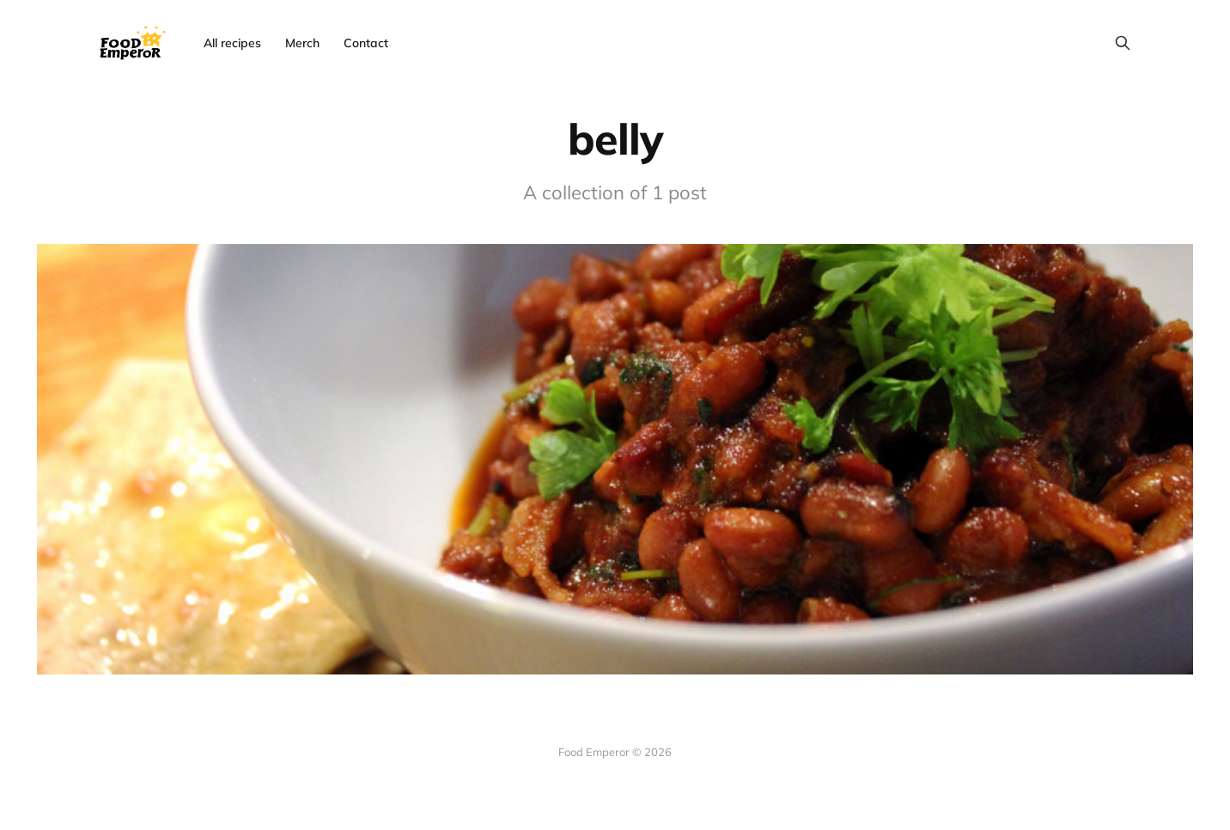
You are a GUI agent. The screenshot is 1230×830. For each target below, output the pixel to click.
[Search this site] (1123, 43)
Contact (366, 43)
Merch (302, 43)
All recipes (232, 43)
